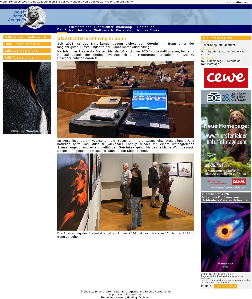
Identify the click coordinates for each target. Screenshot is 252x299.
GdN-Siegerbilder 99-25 (23, 44)
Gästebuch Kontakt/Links (148, 28)
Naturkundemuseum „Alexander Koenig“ (125, 43)
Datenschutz (134, 294)
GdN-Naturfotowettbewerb (25, 37)
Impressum (116, 294)
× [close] (228, 2)
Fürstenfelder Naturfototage (80, 28)
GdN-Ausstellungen (20, 57)
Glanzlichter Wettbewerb (104, 28)
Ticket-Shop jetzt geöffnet (218, 45)
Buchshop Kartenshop (126, 28)
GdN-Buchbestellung (20, 50)
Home (62, 28)
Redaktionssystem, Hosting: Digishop (126, 297)
